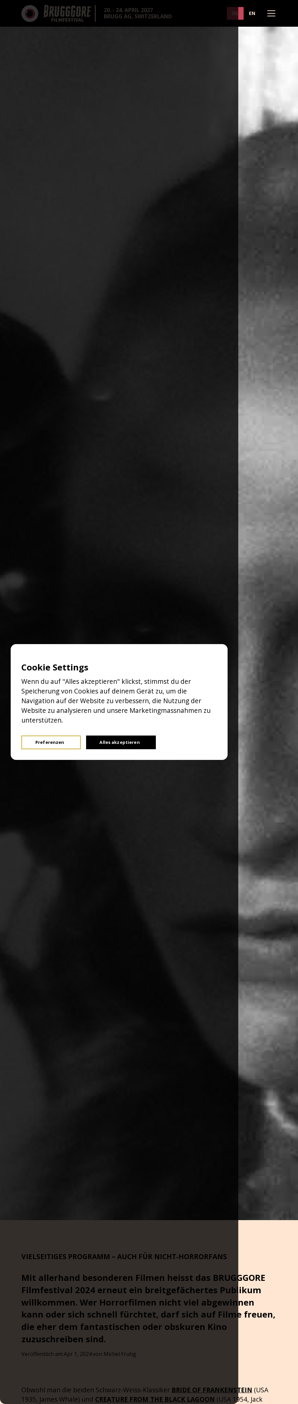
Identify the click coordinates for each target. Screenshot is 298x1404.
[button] (270, 13)
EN (252, 13)
